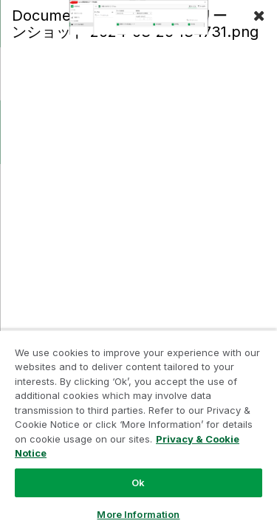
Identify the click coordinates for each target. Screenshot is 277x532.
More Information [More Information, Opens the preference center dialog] (138, 514)
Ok (138, 482)
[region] (138, 431)
